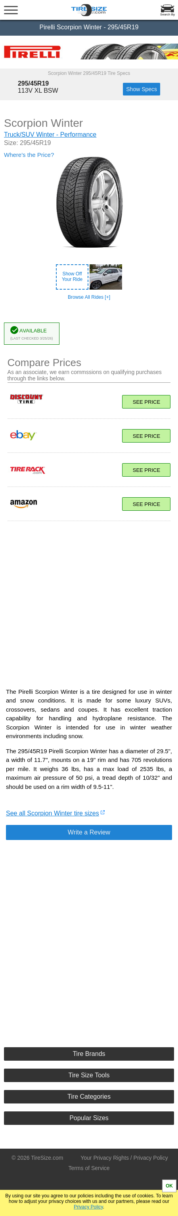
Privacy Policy (88, 1207)
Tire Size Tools (88, 1075)
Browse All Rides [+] (89, 297)
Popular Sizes (89, 1118)
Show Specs (141, 89)
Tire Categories (89, 1096)
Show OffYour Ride (72, 276)
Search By (167, 14)
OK (169, 1186)
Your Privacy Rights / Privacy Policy (124, 1158)
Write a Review (89, 832)
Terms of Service (88, 1168)
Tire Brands (89, 1053)
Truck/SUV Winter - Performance (50, 134)
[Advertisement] (89, 600)
